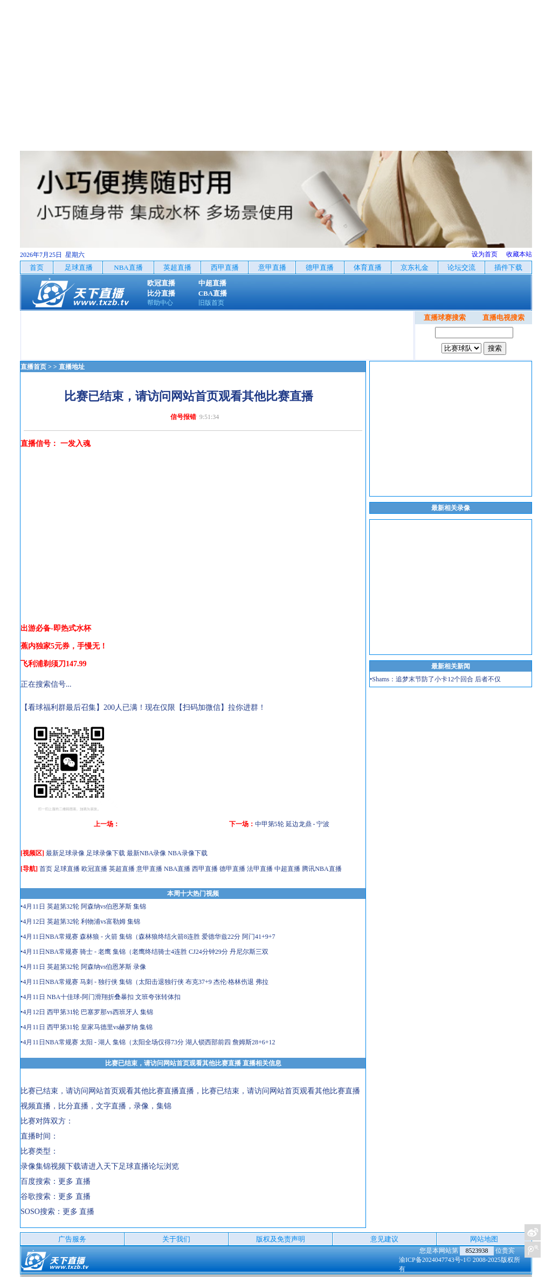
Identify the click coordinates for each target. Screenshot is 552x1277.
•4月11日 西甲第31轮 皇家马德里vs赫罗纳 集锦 (86, 1027)
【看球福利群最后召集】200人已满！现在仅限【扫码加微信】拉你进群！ (143, 707)
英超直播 (122, 869)
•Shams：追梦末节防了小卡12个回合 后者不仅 (435, 679)
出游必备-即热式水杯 (55, 628)
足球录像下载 (105, 853)
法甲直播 (260, 869)
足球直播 (67, 869)
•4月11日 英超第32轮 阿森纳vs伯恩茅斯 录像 (83, 967)
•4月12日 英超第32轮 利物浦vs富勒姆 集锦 (80, 921)
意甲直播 (149, 869)
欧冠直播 (94, 869)
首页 (45, 869)
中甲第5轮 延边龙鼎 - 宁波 (292, 824)
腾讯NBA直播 (321, 869)
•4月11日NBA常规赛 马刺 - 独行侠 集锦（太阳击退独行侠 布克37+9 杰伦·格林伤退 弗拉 (144, 982)
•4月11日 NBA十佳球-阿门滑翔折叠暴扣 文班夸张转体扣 (100, 997)
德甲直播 (232, 869)
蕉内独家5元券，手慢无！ (63, 646)
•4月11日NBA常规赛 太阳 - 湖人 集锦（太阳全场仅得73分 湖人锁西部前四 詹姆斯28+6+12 (147, 1042)
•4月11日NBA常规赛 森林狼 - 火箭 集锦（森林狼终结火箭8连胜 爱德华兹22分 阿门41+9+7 (147, 936)
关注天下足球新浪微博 (533, 1232)
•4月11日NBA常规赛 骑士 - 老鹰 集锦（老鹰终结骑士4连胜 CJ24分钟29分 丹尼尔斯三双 (144, 951)
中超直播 (287, 869)
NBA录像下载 (187, 853)
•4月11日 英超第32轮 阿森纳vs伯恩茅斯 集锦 (83, 906)
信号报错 (183, 417)
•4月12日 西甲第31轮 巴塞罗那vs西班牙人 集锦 (86, 1012)
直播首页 (33, 367)
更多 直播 (74, 1181)
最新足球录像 (65, 853)
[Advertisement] (276, 75)
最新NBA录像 (146, 853)
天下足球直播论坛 (134, 1166)
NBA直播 (177, 869)
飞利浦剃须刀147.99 (53, 664)
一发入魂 (75, 443)
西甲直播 (205, 869)
